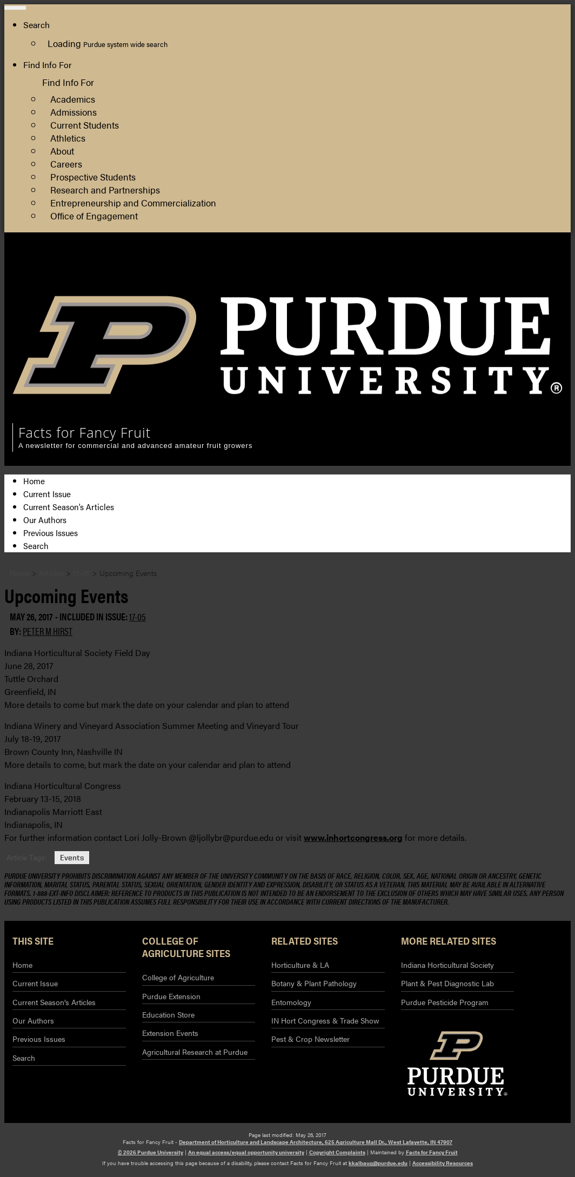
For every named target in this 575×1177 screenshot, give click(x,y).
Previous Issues (50, 532)
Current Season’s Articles (68, 506)
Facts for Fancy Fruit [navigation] (84, 432)
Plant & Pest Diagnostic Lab (447, 983)
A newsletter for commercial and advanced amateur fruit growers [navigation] (135, 446)
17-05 (137, 616)
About (62, 150)
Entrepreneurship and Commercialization (133, 202)
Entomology (291, 1002)
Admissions (73, 111)
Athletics (67, 137)
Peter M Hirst (47, 631)
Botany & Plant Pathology (314, 983)
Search (36, 545)
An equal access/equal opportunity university (246, 1152)
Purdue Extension (510, 279)
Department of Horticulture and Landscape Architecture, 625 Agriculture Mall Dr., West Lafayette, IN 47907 (315, 1142)
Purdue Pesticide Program (445, 1002)
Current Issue (47, 493)
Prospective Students (93, 176)
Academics (72, 98)
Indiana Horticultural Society (447, 964)
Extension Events (170, 1032)
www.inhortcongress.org (353, 837)
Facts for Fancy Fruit (432, 1152)
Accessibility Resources (442, 1163)
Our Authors (44, 519)
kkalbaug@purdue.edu (378, 1163)
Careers (66, 163)
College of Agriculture (518, 266)
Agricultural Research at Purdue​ (195, 1051)
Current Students (84, 124)
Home (34, 480)
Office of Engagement (94, 215)
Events (72, 857)
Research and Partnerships (105, 189)
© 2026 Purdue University (150, 1152)
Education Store (168, 1014)
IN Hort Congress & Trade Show (325, 1020)
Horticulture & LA (300, 964)
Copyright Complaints (337, 1152)
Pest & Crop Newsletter (310, 1038)
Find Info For (47, 64)
